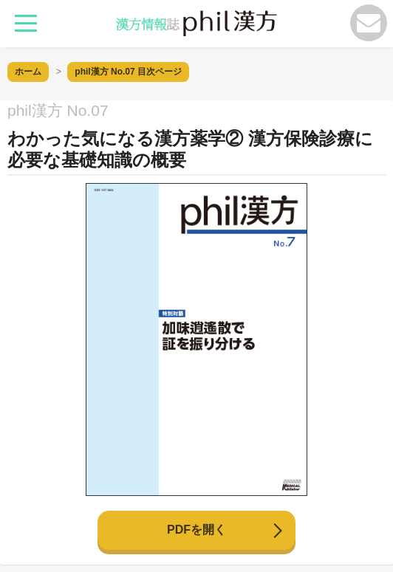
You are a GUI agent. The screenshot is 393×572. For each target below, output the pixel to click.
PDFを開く (196, 529)
